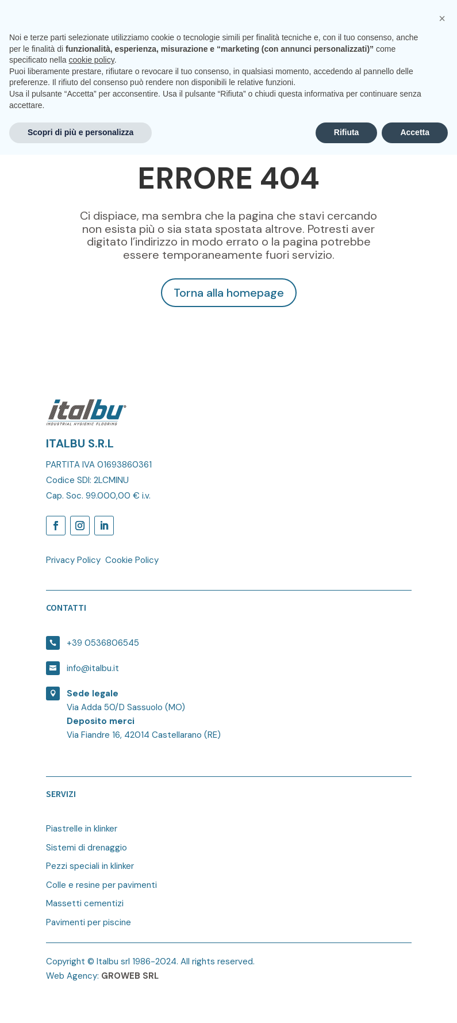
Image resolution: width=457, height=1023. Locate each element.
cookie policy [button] (91, 928)
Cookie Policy (132, 560)
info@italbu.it (93, 668)
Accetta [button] (414, 1000)
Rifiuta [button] (346, 1000)
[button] (442, 887)
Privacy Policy (73, 560)
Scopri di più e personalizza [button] (80, 1000)
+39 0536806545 (103, 643)
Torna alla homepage (229, 292)
